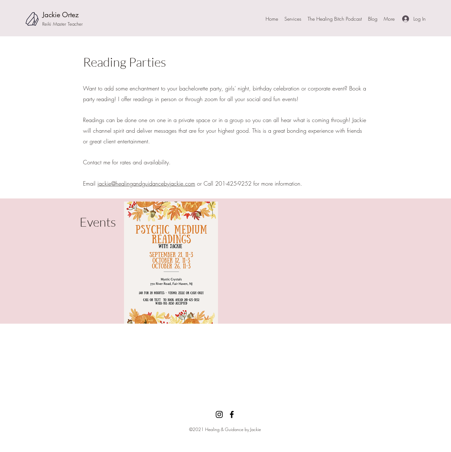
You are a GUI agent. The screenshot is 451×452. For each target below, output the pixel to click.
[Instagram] (219, 414)
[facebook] (231, 414)
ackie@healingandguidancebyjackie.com (147, 183)
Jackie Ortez (60, 14)
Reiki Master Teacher (62, 24)
